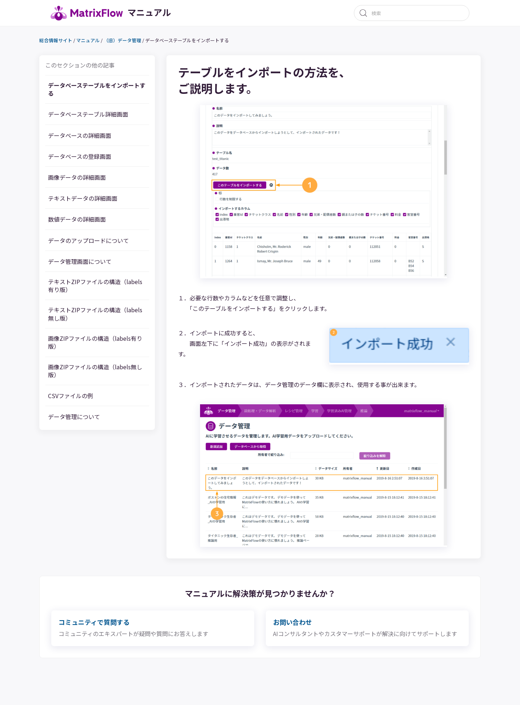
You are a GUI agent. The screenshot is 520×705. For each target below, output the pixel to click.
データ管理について (88, 425)
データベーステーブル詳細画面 (104, 116)
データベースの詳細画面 (94, 137)
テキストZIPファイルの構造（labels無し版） (99, 319)
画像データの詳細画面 (91, 179)
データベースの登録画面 (94, 158)
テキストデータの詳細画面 (98, 200)
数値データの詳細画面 (91, 221)
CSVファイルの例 (84, 404)
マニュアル (99, 41)
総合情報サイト (67, 41)
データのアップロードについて (104, 242)
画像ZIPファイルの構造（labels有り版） (105, 349)
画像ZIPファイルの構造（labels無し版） (105, 379)
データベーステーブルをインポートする (107, 91)
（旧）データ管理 (133, 41)
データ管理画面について (94, 263)
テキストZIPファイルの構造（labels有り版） (99, 289)
